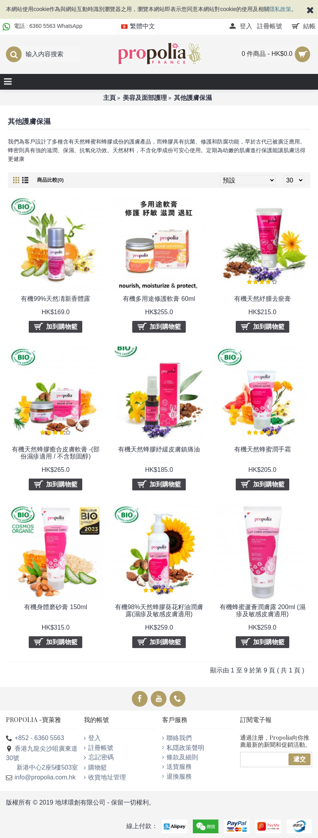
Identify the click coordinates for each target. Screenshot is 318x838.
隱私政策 (280, 9)
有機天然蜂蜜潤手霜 (262, 449)
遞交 (299, 759)
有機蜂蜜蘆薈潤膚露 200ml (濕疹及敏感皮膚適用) (262, 610)
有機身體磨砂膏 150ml (55, 607)
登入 (92, 738)
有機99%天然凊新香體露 (55, 298)
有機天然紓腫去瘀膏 (262, 298)
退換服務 (177, 776)
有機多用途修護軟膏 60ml (159, 298)
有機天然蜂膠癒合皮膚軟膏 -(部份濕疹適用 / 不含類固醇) (56, 453)
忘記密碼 (99, 757)
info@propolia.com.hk (41, 777)
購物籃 (95, 767)
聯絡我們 (177, 738)
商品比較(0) (50, 180)
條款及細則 (180, 757)
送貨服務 (177, 766)
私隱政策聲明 (183, 747)
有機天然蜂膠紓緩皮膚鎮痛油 (159, 449)
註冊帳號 (98, 747)
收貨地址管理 (105, 777)
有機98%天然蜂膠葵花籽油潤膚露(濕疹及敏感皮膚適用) (159, 610)
